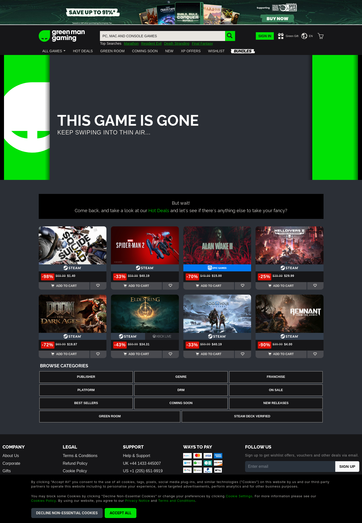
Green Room (110, 416)
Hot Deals (158, 210)
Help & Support (136, 456)
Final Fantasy (202, 43)
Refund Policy (75, 463)
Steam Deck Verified (252, 416)
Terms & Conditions (80, 456)
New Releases (276, 403)
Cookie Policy (75, 471)
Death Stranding (176, 43)
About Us (10, 456)
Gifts (6, 471)
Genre (181, 377)
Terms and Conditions (176, 501)
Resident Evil (151, 43)
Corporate (11, 463)
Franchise (276, 377)
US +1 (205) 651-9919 (143, 471)
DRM (181, 390)
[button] (54, 51)
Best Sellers (86, 403)
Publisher (86, 377)
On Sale (276, 390)
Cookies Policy (43, 501)
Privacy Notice (137, 501)
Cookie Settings (239, 496)
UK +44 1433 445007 (142, 463)
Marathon (131, 43)
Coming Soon (180, 403)
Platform (86, 390)
